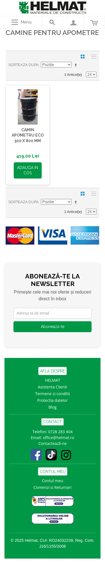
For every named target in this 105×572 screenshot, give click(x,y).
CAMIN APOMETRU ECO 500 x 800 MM (28, 135)
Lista (92, 56)
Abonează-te (52, 326)
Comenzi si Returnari (53, 487)
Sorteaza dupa (23, 65)
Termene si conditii (52, 393)
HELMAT (52, 380)
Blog (52, 407)
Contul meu (52, 480)
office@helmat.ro (58, 437)
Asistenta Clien (51, 387)
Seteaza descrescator (77, 65)
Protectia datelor (52, 400)
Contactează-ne (52, 443)
